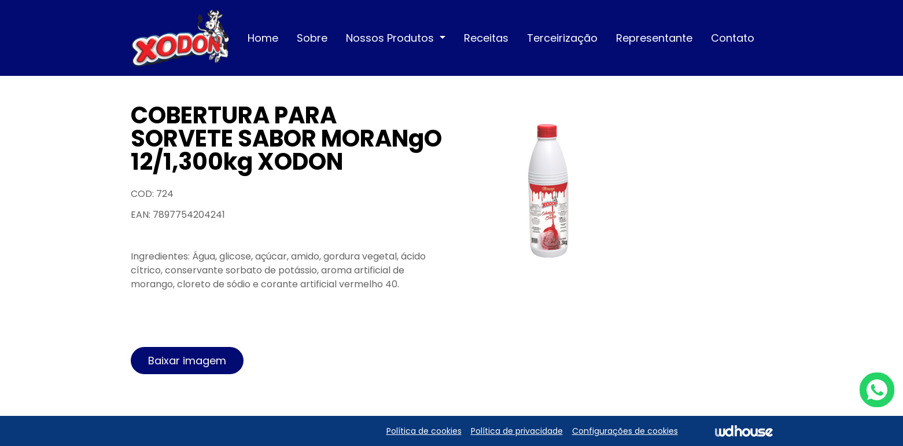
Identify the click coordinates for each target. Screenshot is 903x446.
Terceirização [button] (562, 38)
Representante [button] (654, 38)
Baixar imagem (187, 360)
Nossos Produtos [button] (391, 38)
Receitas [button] (486, 38)
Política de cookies (424, 431)
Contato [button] (732, 38)
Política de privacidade (517, 431)
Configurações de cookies (625, 431)
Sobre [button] (312, 38)
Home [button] (263, 38)
